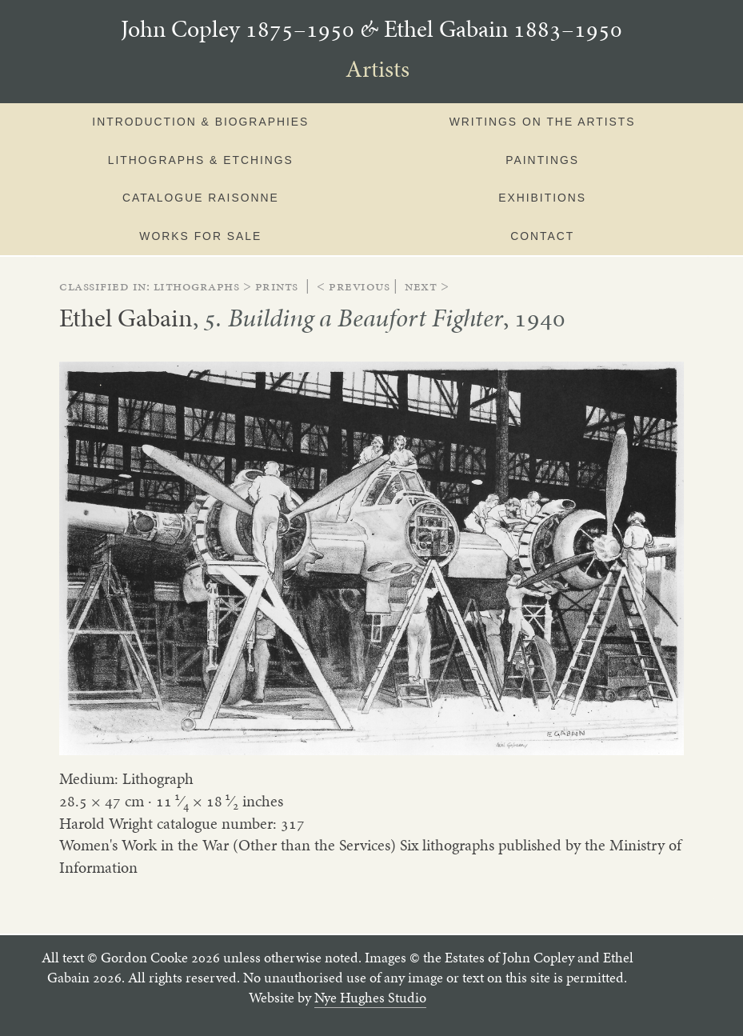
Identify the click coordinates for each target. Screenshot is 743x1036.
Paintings (542, 160)
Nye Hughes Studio (370, 997)
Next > (427, 285)
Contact (542, 236)
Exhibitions (542, 197)
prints (276, 285)
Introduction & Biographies (200, 121)
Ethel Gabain (126, 317)
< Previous (353, 285)
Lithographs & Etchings (201, 160)
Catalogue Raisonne (200, 197)
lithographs (197, 285)
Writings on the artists (542, 121)
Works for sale (200, 236)
